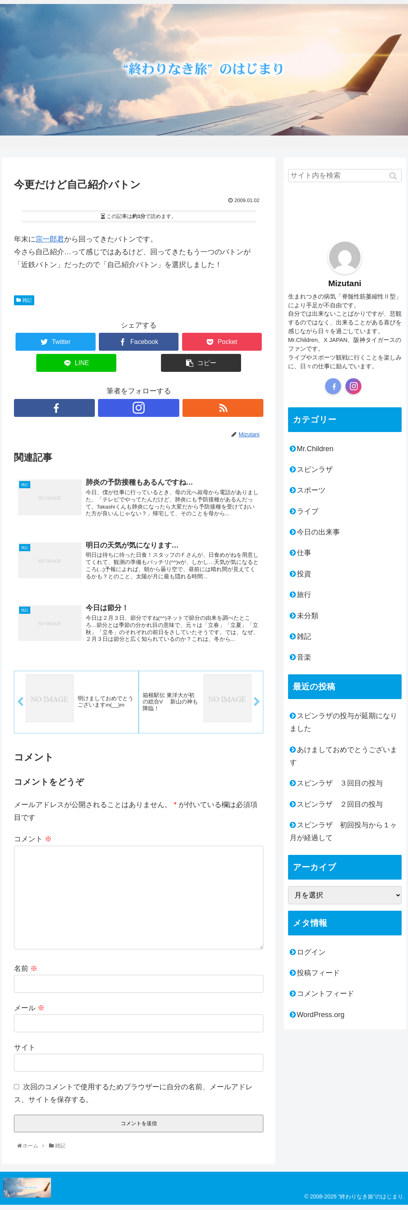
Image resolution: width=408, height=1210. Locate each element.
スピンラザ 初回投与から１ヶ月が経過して (343, 831)
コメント (33, 844)
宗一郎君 (49, 239)
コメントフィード (325, 994)
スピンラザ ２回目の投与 (340, 804)
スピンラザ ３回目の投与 (340, 783)
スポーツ (311, 490)
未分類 (307, 616)
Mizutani (344, 283)
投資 (304, 574)
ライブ (307, 511)
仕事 (304, 553)
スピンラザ (315, 469)
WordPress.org (321, 1015)
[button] (394, 176)
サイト (24, 1052)
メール (29, 1013)
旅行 (304, 595)
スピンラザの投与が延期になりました (343, 722)
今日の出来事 (318, 532)
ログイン (311, 952)
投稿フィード (318, 973)
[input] (345, 175)
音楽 (304, 657)
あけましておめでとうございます (343, 756)
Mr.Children (315, 449)
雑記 (27, 300)
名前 (25, 973)
